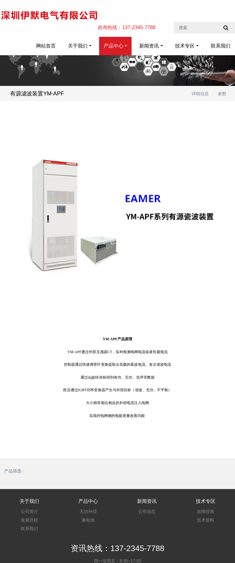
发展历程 (29, 520)
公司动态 (146, 511)
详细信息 (200, 93)
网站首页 (46, 45)
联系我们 (220, 45)
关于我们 (78, 45)
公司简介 (29, 511)
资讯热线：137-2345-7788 (117, 548)
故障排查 (205, 511)
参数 (222, 93)
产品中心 (113, 45)
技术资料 (205, 520)
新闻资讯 (149, 45)
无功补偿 (88, 511)
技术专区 (185, 45)
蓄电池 (88, 520)
